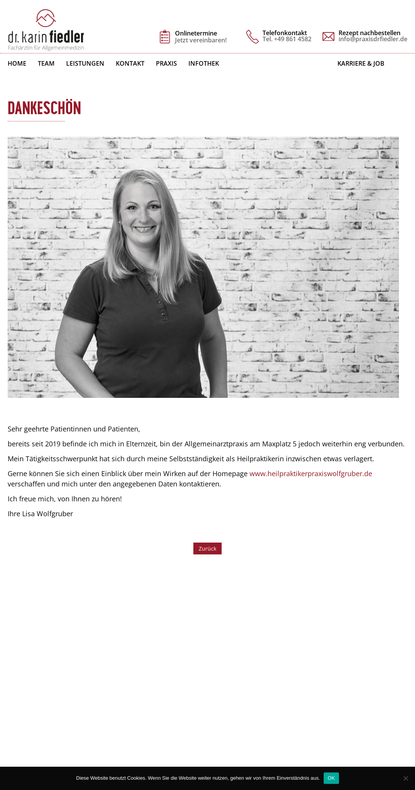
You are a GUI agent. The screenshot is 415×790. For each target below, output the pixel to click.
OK (331, 778)
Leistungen (85, 63)
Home (17, 63)
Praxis (166, 63)
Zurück (207, 548)
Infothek (203, 63)
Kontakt (130, 63)
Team (46, 63)
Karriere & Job (360, 63)
